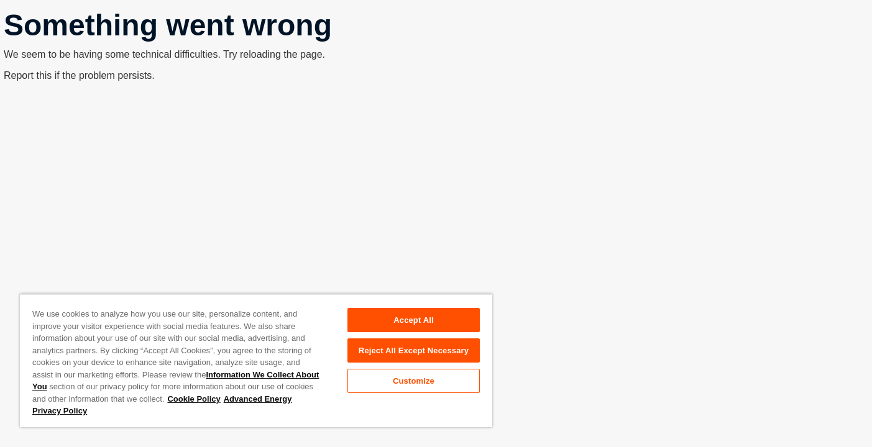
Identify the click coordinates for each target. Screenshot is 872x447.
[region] (256, 360)
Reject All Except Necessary (414, 350)
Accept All (413, 320)
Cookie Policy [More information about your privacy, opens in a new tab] (193, 399)
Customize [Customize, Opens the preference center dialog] (413, 381)
